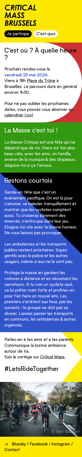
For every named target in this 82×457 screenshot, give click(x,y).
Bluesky (19, 444)
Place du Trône (41, 80)
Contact (12, 449)
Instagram (60, 444)
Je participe (18, 33)
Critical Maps (52, 356)
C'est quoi (45, 33)
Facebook (39, 444)
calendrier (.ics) (18, 115)
